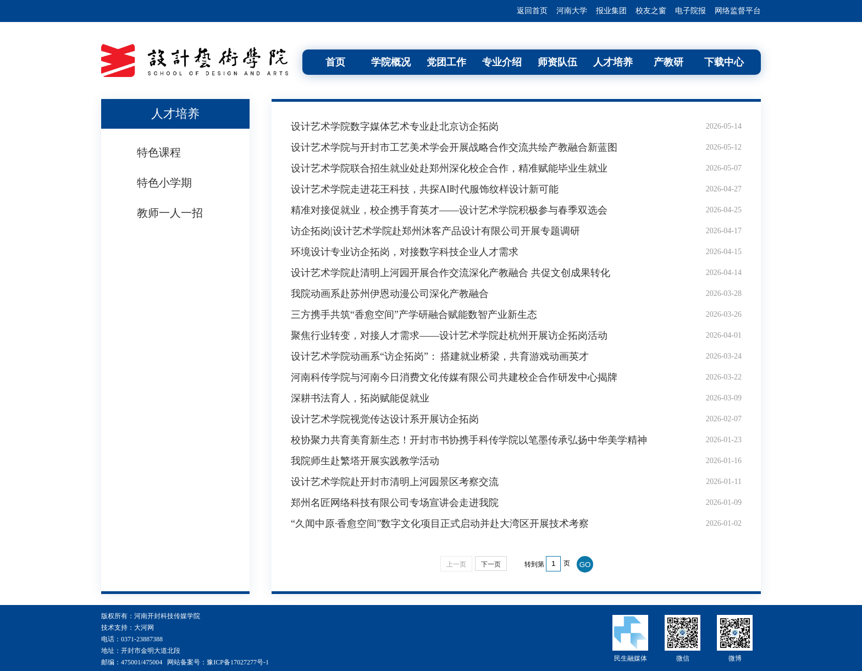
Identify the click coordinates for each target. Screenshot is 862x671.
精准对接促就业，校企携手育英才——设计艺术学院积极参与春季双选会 (449, 210)
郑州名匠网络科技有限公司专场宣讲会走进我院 (395, 502)
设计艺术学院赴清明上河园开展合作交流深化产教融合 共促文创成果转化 (450, 272)
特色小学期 (164, 183)
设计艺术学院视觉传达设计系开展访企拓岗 (385, 419)
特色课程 (159, 152)
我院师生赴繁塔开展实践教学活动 (365, 460)
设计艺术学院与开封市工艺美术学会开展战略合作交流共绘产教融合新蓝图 (454, 147)
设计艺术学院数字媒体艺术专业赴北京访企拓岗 (395, 126)
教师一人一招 (170, 213)
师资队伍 (557, 62)
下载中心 (724, 62)
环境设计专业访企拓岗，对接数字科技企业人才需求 (404, 251)
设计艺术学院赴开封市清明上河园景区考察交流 (395, 481)
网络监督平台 (738, 11)
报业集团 (611, 11)
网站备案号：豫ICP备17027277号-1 (218, 662)
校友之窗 (651, 11)
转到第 (534, 564)
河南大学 (571, 11)
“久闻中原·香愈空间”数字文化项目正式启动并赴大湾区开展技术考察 (440, 523)
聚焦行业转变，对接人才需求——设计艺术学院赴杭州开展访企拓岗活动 (449, 335)
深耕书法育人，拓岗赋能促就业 (360, 398)
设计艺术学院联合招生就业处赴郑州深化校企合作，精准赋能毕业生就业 (449, 168)
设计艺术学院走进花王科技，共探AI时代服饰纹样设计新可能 (425, 189)
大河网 (144, 627)
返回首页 (532, 11)
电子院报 (690, 11)
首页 (335, 62)
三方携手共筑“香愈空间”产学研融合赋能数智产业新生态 (414, 314)
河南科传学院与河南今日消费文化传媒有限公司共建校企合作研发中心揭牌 (454, 377)
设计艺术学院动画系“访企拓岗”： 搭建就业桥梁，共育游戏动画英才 (440, 356)
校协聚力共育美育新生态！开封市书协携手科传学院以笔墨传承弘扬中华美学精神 (469, 440)
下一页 (491, 564)
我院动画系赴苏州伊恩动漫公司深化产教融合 (390, 293)
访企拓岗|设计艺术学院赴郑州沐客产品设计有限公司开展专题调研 (435, 231)
